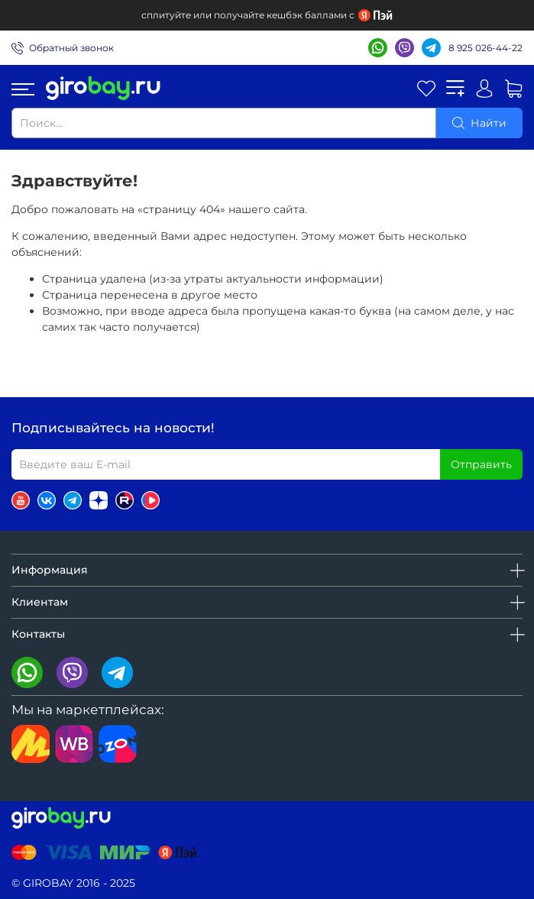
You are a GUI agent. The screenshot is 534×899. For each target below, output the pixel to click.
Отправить (481, 464)
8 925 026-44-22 (485, 47)
